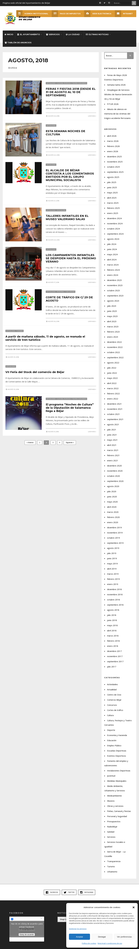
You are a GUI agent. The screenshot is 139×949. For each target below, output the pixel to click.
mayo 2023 (112, 316)
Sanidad (110, 831)
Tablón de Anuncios (18, 42)
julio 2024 (111, 244)
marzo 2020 (113, 512)
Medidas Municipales (116, 781)
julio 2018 (111, 615)
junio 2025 (112, 187)
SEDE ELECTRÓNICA (97, 13)
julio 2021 (111, 429)
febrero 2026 (113, 146)
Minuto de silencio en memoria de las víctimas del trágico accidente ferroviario (117, 113)
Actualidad (51, 83)
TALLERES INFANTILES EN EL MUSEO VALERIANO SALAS (67, 217)
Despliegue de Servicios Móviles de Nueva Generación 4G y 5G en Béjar (118, 94)
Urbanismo (112, 871)
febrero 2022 (113, 393)
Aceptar (79, 937)
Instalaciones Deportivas (118, 770)
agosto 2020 (113, 486)
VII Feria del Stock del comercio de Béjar (34, 371)
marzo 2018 (113, 635)
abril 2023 (111, 321)
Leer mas (92, 116)
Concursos (112, 705)
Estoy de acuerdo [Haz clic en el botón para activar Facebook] (27, 935)
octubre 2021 (113, 414)
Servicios (53, 34)
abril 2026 (111, 136)
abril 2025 (111, 197)
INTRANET (124, 13)
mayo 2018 (112, 625)
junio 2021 (112, 434)
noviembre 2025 (115, 161)
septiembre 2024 (115, 233)
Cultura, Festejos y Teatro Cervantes (71, 83)
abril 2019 (111, 568)
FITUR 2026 (113, 104)
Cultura (110, 715)
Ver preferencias (124, 937)
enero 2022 (112, 398)
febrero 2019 (113, 579)
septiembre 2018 (115, 604)
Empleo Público (114, 745)
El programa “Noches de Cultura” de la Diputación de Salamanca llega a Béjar (70, 407)
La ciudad (73, 34)
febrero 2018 (113, 640)
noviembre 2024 (115, 223)
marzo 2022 (113, 388)
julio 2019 (111, 553)
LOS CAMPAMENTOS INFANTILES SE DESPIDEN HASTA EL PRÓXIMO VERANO (71, 258)
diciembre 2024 (114, 218)
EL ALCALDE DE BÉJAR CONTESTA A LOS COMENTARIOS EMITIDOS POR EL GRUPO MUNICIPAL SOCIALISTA (70, 175)
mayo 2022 (112, 378)
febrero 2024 (113, 269)
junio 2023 (112, 311)
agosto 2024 (113, 239)
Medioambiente (114, 795)
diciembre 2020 (114, 465)
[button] (133, 907)
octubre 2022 (113, 352)
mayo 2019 (112, 563)
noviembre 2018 (115, 594)
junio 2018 (112, 620)
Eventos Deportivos (116, 755)
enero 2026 (112, 151)
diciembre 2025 (114, 156)
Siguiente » (70, 442)
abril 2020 (111, 506)
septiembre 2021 (115, 419)
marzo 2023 (113, 326)
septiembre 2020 (115, 481)
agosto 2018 (113, 610)
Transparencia (113, 861)
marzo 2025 (113, 202)
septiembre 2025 (115, 172)
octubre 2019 (113, 537)
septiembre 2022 (115, 357)
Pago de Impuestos (66, 13)
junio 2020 (112, 496)
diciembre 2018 (114, 589)
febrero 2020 (113, 517)
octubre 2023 (113, 290)
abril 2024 (111, 259)
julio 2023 (111, 306)
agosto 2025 (113, 177)
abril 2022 (111, 383)
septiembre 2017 (115, 661)
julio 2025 (111, 182)
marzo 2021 (113, 450)
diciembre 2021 (114, 403)
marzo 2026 (113, 141)
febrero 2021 (113, 455)
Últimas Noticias (97, 34)
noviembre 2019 (115, 532)
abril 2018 (111, 630)
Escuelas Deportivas (116, 750)
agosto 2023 (113, 300)
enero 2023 (112, 336)
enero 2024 (112, 275)
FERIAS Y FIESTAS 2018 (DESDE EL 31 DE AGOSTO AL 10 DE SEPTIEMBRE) (71, 92)
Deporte (111, 730)
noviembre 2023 (115, 285)
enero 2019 (112, 584)
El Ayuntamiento (28, 34)
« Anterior (30, 442)
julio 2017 (111, 666)
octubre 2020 (113, 476)
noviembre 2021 (115, 409)
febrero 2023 (113, 331)
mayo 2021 (112, 440)
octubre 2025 (113, 166)
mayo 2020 (112, 501)
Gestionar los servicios (77, 929)
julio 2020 (111, 491)
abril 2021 (111, 445)
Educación (61, 210)
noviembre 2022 (115, 347)
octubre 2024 (113, 228)
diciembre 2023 (114, 280)
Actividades (112, 684)
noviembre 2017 (115, 656)
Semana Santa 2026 (116, 84)
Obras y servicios (115, 806)
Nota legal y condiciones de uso (110, 943)
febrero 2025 (113, 208)
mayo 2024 (112, 254)
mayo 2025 (112, 192)
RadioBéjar (112, 826)
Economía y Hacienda (117, 735)
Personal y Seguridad (66, 291)
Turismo (19, 330)
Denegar (102, 937)
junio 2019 (112, 558)
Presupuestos (113, 821)
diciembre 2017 (114, 651)
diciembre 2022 (114, 342)
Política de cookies (89, 943)
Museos (111, 800)
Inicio (8, 34)
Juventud (111, 775)
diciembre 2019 (114, 527)
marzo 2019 (113, 573)
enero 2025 (112, 213)
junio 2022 (112, 373)
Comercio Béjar (114, 699)
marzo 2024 (113, 264)
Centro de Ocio (114, 694)
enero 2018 (112, 646)
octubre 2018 (113, 599)
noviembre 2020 (115, 470)
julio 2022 (111, 367)
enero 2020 (112, 522)
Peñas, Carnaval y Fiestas (119, 811)
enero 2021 (112, 460)
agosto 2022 (113, 362)
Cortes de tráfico (115, 710)
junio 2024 (112, 249)
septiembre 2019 (115, 543)
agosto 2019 (113, 548)
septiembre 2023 (115, 295)
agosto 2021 (113, 424)
